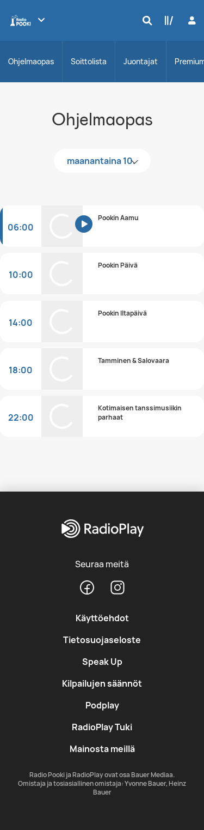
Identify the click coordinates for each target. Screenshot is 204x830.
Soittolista (89, 61)
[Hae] (144, 20)
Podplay (102, 705)
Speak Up (102, 662)
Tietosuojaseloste (102, 640)
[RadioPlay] (102, 529)
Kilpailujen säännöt (102, 683)
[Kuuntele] (91, 232)
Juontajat (140, 61)
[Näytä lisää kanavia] (41, 19)
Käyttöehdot (102, 618)
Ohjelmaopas (31, 61)
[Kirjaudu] (190, 20)
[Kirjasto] (166, 20)
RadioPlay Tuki (102, 727)
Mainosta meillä (102, 749)
